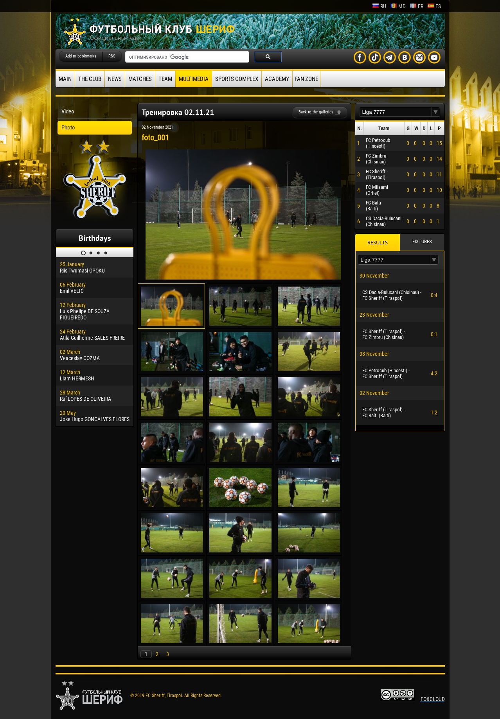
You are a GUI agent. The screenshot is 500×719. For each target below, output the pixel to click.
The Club (89, 78)
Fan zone (306, 78)
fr (416, 6)
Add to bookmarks (80, 56)
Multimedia (194, 78)
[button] (436, 112)
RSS (111, 56)
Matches (140, 78)
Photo (68, 127)
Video (67, 111)
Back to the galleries (316, 112)
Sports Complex (236, 78)
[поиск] (186, 57)
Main (65, 78)
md (398, 6)
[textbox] (395, 112)
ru (379, 6)
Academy (277, 78)
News (115, 78)
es (434, 6)
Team (165, 78)
